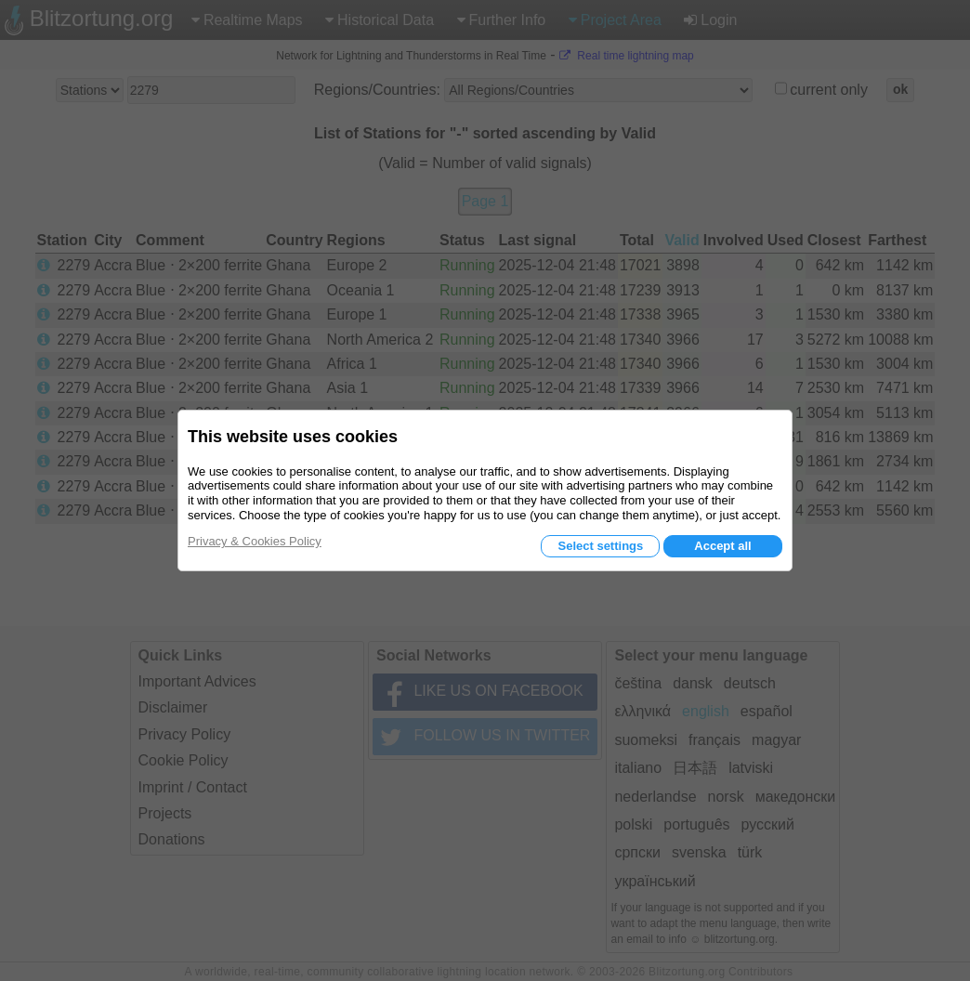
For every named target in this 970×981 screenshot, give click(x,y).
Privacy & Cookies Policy (254, 541)
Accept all (722, 546)
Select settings (600, 546)
